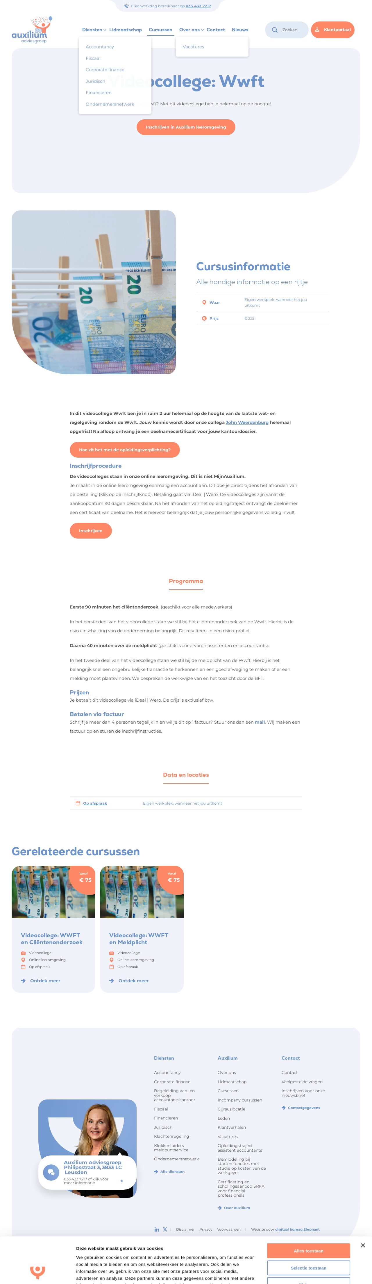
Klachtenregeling (171, 1136)
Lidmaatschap (125, 30)
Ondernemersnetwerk (176, 1159)
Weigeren (308, 1241)
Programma (186, 581)
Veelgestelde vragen (302, 1081)
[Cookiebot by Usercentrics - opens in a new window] (37, 1272)
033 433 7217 (198, 5)
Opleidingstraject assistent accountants (240, 1148)
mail (260, 722)
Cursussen (160, 30)
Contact (216, 30)
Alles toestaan (308, 1207)
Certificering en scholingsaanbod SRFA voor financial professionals (241, 1188)
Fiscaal (161, 1109)
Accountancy (167, 1072)
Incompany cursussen (240, 1100)
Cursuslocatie (231, 1109)
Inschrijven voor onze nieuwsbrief (303, 1093)
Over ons (189, 30)
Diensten (92, 30)
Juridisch (163, 1127)
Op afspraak (95, 803)
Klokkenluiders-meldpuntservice (171, 1148)
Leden (224, 1118)
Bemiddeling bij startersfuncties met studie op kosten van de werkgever (242, 1166)
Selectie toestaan (309, 1224)
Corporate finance (172, 1081)
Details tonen (314, 1272)
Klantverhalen (232, 1127)
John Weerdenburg (247, 422)
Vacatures (228, 1136)
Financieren (166, 1118)
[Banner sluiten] (363, 1202)
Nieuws (240, 30)
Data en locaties (186, 775)
